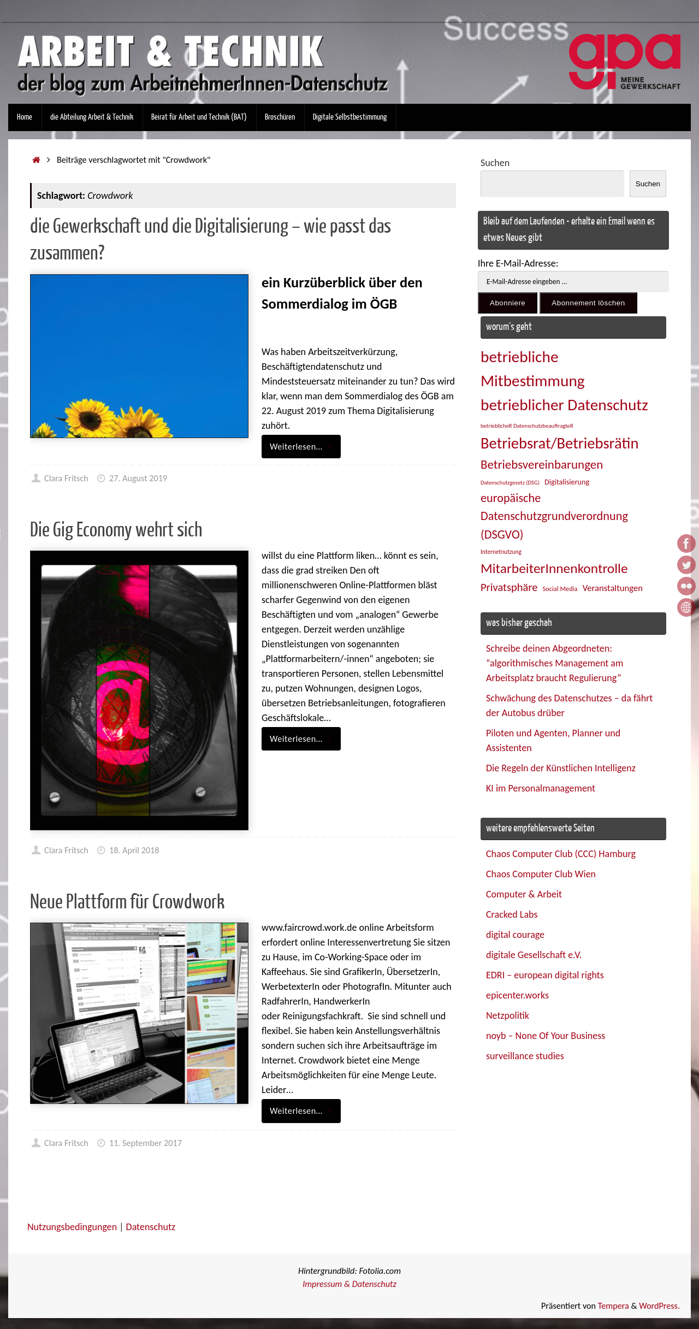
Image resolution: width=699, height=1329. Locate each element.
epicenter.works (517, 995)
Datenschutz (150, 1227)
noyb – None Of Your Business (545, 1036)
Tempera (613, 1306)
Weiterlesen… (303, 446)
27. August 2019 (138, 478)
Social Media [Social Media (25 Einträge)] (560, 588)
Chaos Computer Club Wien (541, 874)
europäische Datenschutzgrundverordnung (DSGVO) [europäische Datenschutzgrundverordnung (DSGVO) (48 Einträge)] (554, 516)
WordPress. (659, 1306)
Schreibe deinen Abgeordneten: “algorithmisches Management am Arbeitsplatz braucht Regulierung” (554, 663)
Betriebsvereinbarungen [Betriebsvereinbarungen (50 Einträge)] (542, 464)
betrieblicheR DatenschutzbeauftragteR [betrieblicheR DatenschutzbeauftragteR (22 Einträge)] (527, 425)
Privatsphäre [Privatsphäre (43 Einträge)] (509, 587)
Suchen (495, 163)
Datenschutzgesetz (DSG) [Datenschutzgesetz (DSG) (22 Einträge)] (510, 482)
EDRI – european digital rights (545, 975)
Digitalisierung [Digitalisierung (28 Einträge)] (566, 482)
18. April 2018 (134, 850)
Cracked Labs (511, 914)
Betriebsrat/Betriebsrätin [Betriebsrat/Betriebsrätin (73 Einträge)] (559, 443)
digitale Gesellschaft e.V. (534, 955)
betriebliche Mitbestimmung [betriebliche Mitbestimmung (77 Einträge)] (533, 369)
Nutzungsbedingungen (72, 1227)
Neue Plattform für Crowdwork (127, 902)
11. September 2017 (145, 1143)
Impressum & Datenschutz (349, 1284)
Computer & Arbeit (524, 894)
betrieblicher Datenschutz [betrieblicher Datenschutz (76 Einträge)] (564, 405)
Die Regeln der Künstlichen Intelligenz (561, 768)
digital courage (515, 935)
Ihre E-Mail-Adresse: (518, 263)
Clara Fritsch (66, 478)
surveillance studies (525, 1056)
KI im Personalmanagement (540, 788)
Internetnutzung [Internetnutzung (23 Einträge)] (501, 552)
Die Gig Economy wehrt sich (116, 530)
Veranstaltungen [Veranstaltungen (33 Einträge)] (613, 587)
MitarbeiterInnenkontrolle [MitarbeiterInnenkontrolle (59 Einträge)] (554, 568)
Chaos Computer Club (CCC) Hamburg (561, 854)
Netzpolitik (507, 1015)
